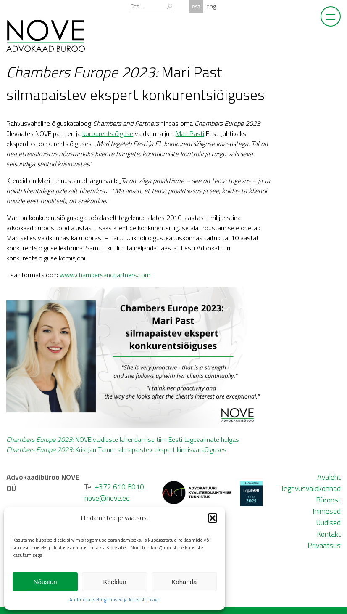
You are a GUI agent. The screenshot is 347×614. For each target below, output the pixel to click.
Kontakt (329, 534)
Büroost (328, 499)
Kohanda (184, 581)
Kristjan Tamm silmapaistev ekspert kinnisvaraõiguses (116, 449)
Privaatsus (324, 545)
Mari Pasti (190, 133)
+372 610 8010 (119, 486)
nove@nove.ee (107, 498)
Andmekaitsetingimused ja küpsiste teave (114, 599)
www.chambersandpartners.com (105, 275)
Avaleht (329, 477)
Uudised (328, 522)
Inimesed (327, 511)
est (196, 6)
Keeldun (114, 581)
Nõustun (45, 581)
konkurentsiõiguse (107, 133)
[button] (212, 518)
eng (211, 6)
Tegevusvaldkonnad (311, 488)
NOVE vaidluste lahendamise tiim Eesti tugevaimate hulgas (122, 439)
